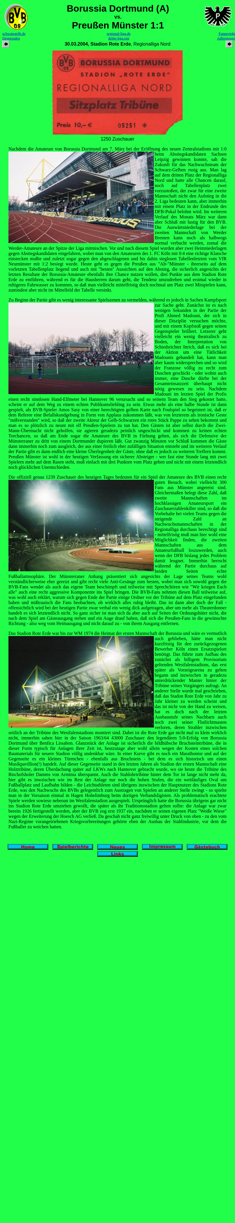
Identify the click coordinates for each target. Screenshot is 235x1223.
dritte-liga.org (118, 38)
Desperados (11, 38)
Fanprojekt (227, 33)
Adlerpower (226, 38)
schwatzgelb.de (14, 33)
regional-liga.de (119, 33)
